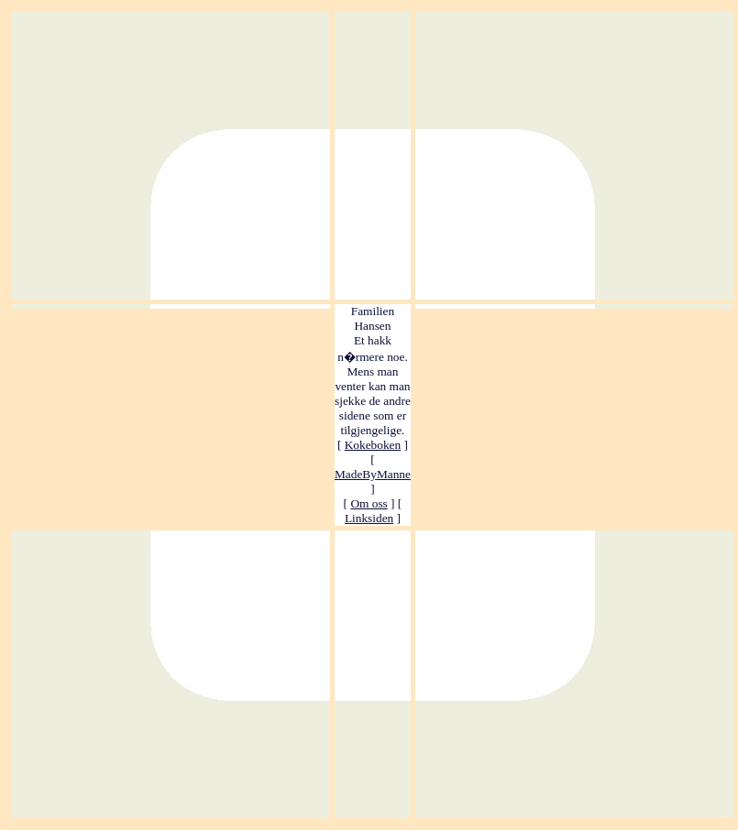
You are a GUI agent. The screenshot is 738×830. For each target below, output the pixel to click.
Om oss (368, 503)
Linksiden (369, 518)
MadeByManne (373, 474)
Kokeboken (373, 445)
